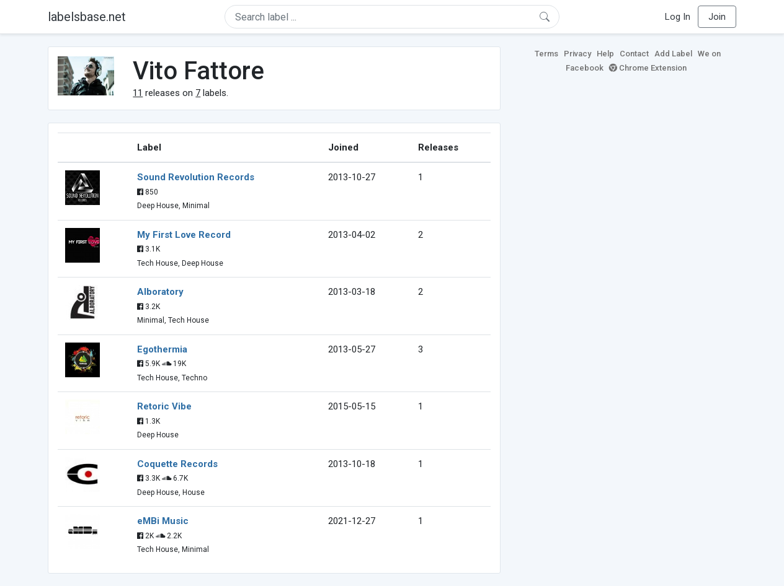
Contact (634, 53)
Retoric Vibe (164, 406)
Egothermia (162, 349)
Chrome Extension (648, 67)
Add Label (673, 53)
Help (605, 53)
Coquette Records (177, 464)
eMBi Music (163, 521)
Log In (677, 16)
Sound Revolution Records (195, 177)
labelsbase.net (87, 16)
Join (717, 16)
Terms (546, 53)
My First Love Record (184, 234)
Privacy (577, 53)
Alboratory (160, 291)
